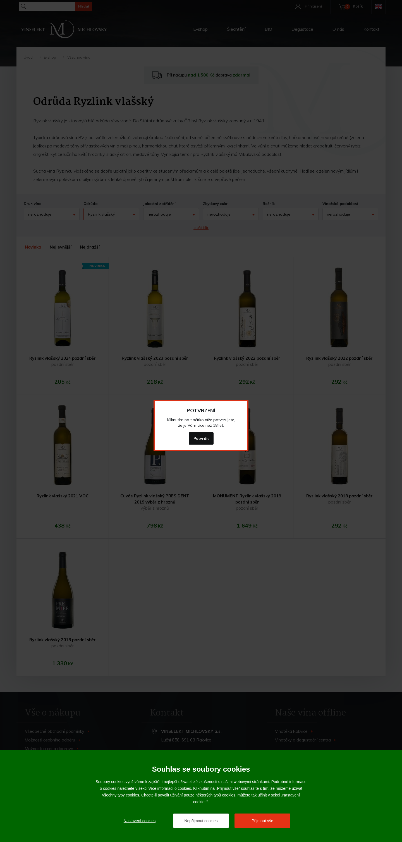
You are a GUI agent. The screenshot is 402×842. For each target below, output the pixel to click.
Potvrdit (201, 438)
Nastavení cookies (139, 821)
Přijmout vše (262, 821)
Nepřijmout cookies (200, 821)
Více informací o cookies (170, 788)
